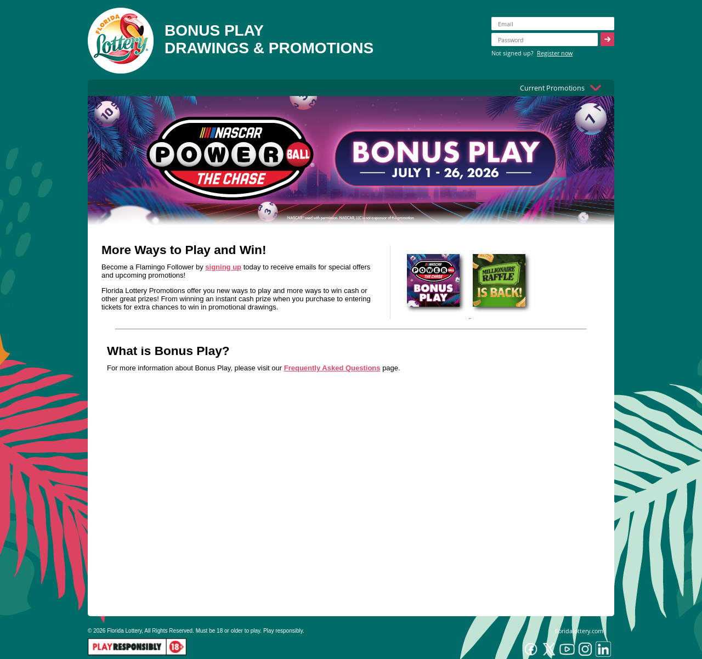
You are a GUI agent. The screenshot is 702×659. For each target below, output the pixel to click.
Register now (555, 53)
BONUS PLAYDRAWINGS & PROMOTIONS (269, 39)
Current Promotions (552, 88)
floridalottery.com (579, 631)
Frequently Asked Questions (332, 368)
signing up (223, 267)
